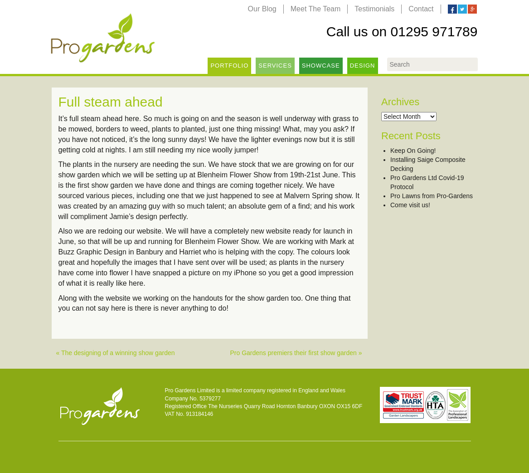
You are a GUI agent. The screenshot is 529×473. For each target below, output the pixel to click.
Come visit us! (410, 205)
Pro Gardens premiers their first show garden (293, 352)
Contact (420, 9)
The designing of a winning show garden (118, 352)
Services (275, 65)
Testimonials (374, 9)
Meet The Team (316, 9)
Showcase (321, 65)
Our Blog (262, 9)
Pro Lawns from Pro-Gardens (431, 196)
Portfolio (229, 65)
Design (362, 65)
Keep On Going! (413, 150)
